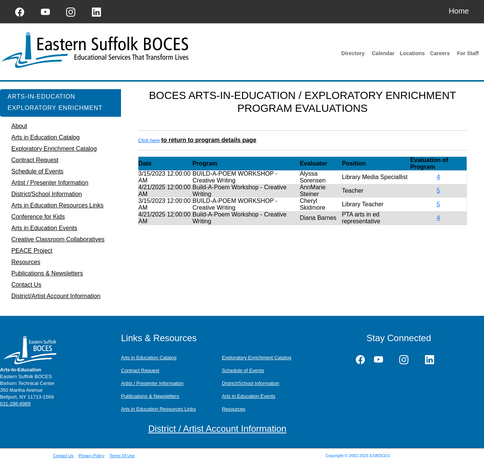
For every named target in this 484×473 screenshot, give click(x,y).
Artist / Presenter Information (152, 383)
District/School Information (250, 383)
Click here (149, 140)
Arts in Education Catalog (149, 357)
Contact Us (63, 455)
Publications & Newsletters (150, 396)
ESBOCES (380, 455)
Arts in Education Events (249, 396)
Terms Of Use (122, 455)
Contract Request (140, 370)
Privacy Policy (91, 455)
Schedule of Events (243, 370)
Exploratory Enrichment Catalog (257, 357)
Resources (233, 409)
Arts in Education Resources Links (158, 409)
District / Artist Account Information (217, 429)
